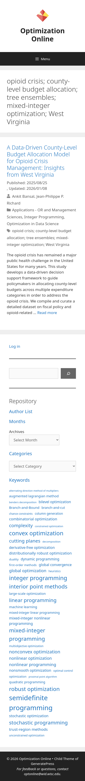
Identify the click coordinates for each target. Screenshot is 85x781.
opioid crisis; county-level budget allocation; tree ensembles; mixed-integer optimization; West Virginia (39, 237)
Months (17, 421)
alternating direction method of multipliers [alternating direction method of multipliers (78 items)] (33, 490)
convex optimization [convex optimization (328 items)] (36, 533)
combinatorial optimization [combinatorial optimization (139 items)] (33, 518)
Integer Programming (44, 216)
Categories (20, 453)
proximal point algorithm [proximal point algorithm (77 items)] (43, 676)
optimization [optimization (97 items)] (18, 676)
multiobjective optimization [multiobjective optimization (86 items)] (26, 646)
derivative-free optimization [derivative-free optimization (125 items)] (32, 547)
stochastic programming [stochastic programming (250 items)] (38, 722)
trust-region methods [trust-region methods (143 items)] (28, 729)
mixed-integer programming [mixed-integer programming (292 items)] (27, 634)
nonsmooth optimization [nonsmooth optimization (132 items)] (30, 670)
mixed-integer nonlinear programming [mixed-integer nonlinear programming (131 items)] (29, 621)
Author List (20, 411)
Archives (16, 431)
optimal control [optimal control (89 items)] (63, 671)
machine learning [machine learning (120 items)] (23, 607)
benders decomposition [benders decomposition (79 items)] (22, 502)
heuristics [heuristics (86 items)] (55, 571)
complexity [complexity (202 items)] (21, 525)
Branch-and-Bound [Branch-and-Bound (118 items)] (24, 507)
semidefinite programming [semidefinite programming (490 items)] (31, 702)
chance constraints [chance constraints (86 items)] (21, 513)
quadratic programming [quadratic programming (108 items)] (27, 682)
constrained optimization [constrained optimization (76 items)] (49, 526)
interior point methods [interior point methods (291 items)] (38, 586)
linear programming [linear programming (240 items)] (32, 600)
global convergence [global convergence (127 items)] (55, 564)
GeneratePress (42, 763)
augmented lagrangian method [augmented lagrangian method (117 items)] (34, 496)
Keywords (19, 480)
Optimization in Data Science (33, 223)
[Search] (68, 373)
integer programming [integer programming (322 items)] (38, 578)
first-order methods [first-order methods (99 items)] (23, 565)
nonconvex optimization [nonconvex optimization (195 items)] (34, 652)
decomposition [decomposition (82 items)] (51, 541)
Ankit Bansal (23, 196)
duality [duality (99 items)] (14, 559)
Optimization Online (42, 34)
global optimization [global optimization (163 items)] (27, 570)
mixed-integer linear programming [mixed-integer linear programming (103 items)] (34, 612)
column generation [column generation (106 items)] (49, 513)
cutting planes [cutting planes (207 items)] (24, 541)
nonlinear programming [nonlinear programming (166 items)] (32, 664)
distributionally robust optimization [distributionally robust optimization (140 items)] (40, 553)
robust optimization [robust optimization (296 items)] (34, 689)
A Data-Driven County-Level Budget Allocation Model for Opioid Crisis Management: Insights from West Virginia (42, 160)
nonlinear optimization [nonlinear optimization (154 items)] (30, 658)
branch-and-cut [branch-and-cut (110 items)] (53, 507)
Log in (14, 346)
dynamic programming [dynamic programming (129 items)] (40, 559)
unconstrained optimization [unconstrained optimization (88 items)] (26, 735)
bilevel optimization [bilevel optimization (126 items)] (55, 501)
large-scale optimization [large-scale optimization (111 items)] (27, 593)
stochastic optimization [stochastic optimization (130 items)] (29, 715)
